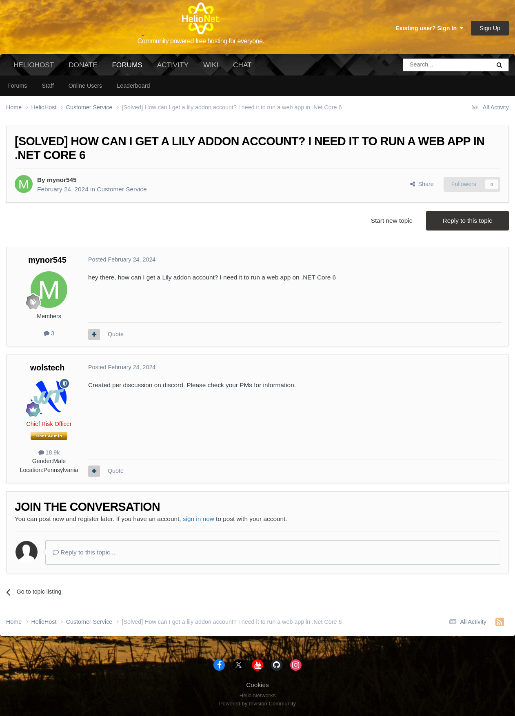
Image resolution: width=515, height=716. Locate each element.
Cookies (257, 684)
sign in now (198, 518)
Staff (47, 85)
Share (422, 184)
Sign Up (489, 28)
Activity (173, 65)
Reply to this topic (467, 220)
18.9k (49, 452)
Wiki (210, 65)
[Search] (426, 65)
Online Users (85, 85)
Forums (127, 68)
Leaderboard (133, 85)
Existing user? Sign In (429, 28)
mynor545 (62, 179)
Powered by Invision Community (257, 703)
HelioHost (33, 65)
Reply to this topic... (84, 552)
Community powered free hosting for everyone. (201, 41)
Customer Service (122, 189)
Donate (83, 65)
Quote (116, 334)
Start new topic (392, 220)
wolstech (47, 367)
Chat (242, 65)
